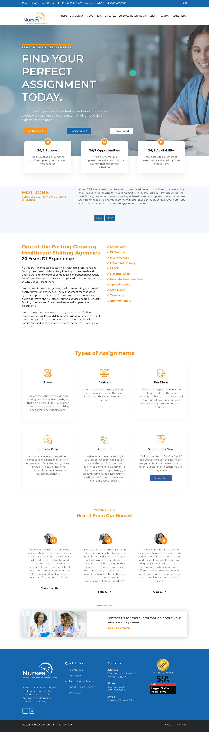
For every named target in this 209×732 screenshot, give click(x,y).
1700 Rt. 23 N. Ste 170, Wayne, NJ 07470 (82, 3)
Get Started (35, 131)
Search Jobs (79, 131)
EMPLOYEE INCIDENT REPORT (133, 15)
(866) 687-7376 (118, 3)
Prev (99, 217)
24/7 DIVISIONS (77, 15)
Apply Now (75, 675)
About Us (169, 724)
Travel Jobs (121, 131)
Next (110, 217)
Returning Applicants (81, 681)
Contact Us (75, 692)
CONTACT (165, 15)
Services (181, 724)
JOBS (99, 15)
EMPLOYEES (110, 15)
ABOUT (91, 15)
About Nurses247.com (81, 686)
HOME (64, 15)
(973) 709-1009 (116, 690)
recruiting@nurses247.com (40, 3)
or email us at (119, 203)
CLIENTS (154, 15)
